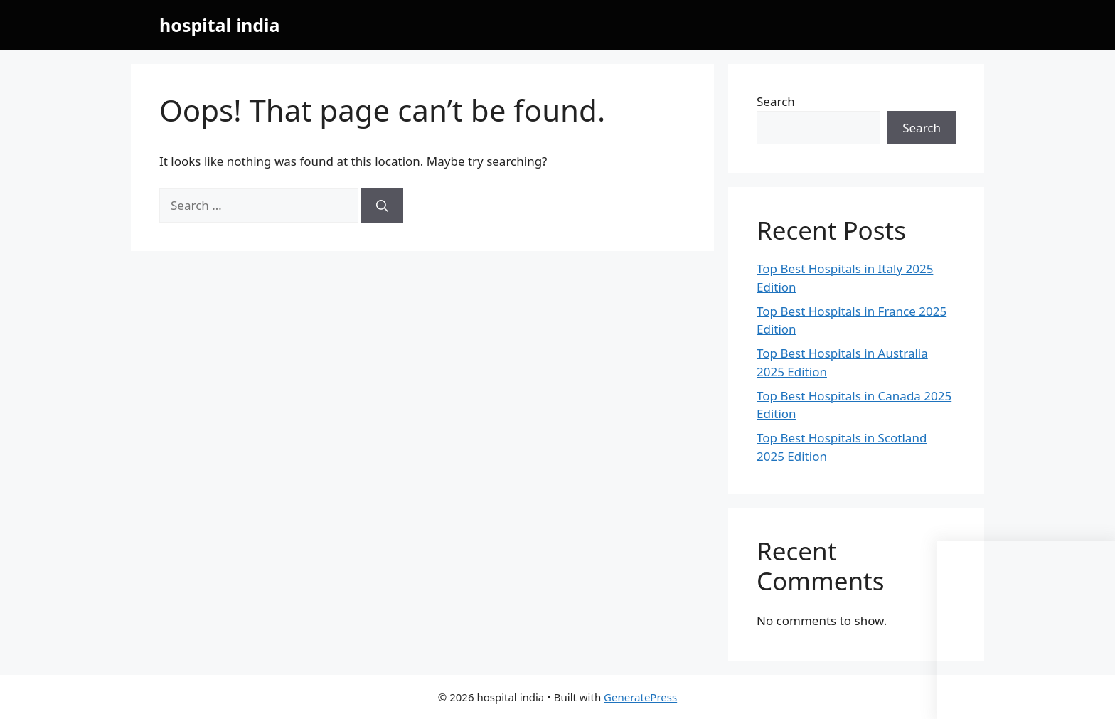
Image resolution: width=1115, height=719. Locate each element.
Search (776, 101)
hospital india (219, 25)
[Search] (382, 205)
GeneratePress (640, 697)
